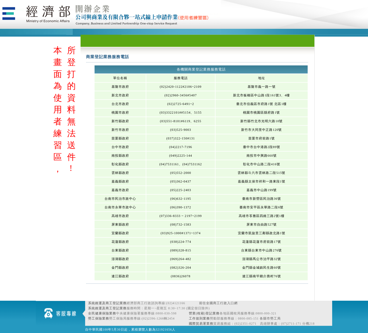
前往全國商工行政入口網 (218, 303)
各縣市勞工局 (270, 318)
